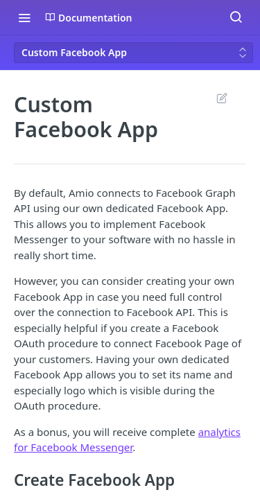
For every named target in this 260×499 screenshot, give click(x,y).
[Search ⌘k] (235, 17)
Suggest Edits (221, 97)
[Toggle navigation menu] (24, 17)
